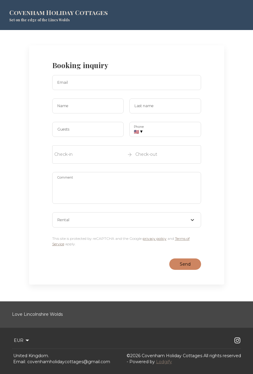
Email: (19, 361)
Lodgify (164, 361)
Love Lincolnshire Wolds (37, 314)
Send (185, 264)
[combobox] (126, 220)
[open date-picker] (126, 154)
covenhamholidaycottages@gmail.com (68, 361)
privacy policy (155, 238)
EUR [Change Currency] (22, 340)
